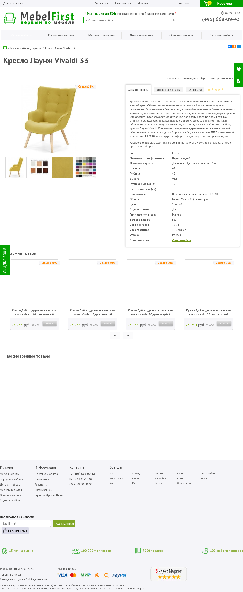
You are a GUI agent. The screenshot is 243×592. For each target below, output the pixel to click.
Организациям (43, 490)
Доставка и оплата (15, 3)
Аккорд (136, 473)
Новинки (143, 3)
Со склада (101, 3)
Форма (203, 478)
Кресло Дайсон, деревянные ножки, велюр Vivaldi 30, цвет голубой (150, 312)
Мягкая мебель (19, 48)
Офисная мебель (10, 495)
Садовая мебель (10, 500)
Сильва (180, 473)
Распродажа (123, 3)
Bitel (111, 473)
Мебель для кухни (11, 490)
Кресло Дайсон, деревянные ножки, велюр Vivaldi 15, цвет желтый (92, 312)
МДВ (134, 483)
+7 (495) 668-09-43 (82, 473)
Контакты (184, 3)
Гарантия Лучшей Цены (49, 495)
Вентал (135, 478)
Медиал (159, 473)
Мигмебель (160, 478)
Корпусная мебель (11, 479)
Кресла (37, 48)
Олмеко (158, 483)
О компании (42, 479)
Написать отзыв (17, 530)
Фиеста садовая (185, 483)
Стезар (180, 478)
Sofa (111, 483)
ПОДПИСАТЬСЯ (64, 523)
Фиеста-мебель (181, 240)
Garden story (116, 478)
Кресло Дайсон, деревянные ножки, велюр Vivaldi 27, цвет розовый (208, 312)
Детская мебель (10, 484)
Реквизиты (41, 484)
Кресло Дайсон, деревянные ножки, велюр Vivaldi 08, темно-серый (34, 312)
